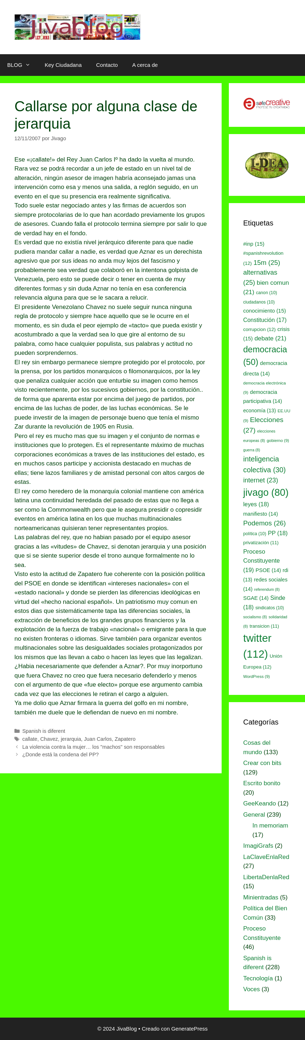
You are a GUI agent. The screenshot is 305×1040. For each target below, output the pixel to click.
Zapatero (125, 739)
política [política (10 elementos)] (254, 533)
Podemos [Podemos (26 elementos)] (264, 523)
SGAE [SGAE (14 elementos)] (256, 598)
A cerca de (145, 65)
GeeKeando (259, 803)
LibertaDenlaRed (266, 877)
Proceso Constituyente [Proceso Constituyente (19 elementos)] (261, 561)
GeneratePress (189, 1029)
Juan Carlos (98, 739)
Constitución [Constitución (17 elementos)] (265, 320)
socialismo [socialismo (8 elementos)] (255, 617)
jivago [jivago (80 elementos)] (266, 492)
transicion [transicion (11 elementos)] (264, 626)
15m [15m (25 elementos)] (266, 262)
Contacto (107, 65)
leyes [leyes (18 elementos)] (256, 504)
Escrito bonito (261, 783)
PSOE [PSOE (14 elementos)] (268, 570)
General (254, 814)
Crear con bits (262, 763)
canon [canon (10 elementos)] (266, 292)
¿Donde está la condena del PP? (60, 754)
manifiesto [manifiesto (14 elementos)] (260, 514)
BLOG (22, 65)
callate (30, 739)
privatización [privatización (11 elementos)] (261, 542)
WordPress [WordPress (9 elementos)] (256, 676)
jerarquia (71, 739)
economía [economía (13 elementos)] (259, 410)
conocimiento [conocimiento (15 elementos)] (264, 311)
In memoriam (270, 825)
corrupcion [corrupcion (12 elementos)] (259, 329)
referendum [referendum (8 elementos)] (266, 589)
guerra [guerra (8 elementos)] (251, 450)
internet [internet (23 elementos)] (260, 480)
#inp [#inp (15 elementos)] (254, 244)
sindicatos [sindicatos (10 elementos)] (269, 607)
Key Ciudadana (63, 65)
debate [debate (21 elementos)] (270, 338)
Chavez (49, 739)
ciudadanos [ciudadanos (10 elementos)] (259, 302)
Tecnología (258, 978)
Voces (251, 989)
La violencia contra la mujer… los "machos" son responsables (93, 747)
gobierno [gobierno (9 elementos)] (278, 440)
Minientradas (260, 897)
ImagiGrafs (258, 845)
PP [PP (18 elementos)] (278, 533)
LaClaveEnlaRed (266, 857)
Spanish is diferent (43, 731)
